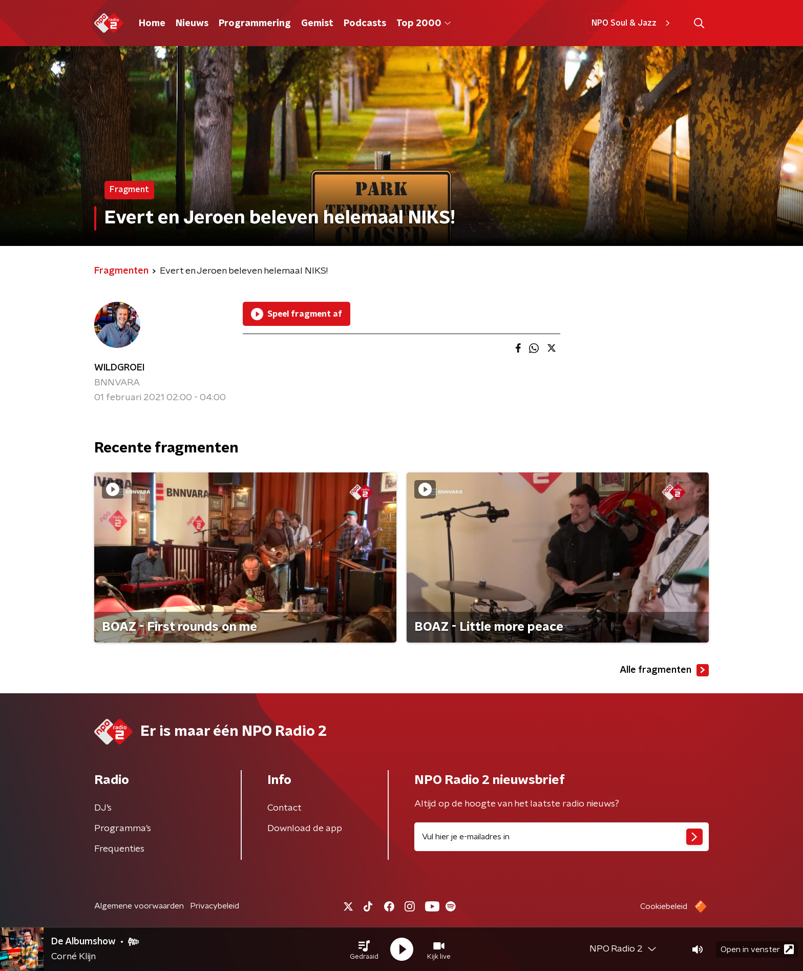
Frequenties (119, 849)
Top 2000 (423, 23)
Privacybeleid (214, 906)
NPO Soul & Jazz (632, 23)
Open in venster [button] (757, 949)
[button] (364, 949)
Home (152, 23)
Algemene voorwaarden (139, 906)
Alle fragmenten (664, 670)
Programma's (122, 828)
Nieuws (192, 23)
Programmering (255, 23)
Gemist (317, 23)
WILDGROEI (119, 368)
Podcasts (365, 23)
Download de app (304, 828)
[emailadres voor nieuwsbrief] (561, 836)
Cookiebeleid (663, 906)
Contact (284, 808)
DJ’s (103, 808)
